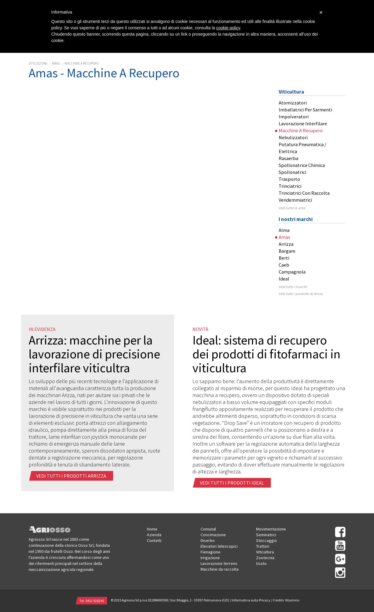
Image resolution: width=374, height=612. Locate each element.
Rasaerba (288, 158)
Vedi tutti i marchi (293, 286)
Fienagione (210, 552)
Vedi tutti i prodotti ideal (232, 483)
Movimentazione (271, 529)
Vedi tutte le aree (292, 208)
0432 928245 (94, 600)
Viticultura (38, 63)
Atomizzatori (293, 103)
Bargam (287, 251)
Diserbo (208, 540)
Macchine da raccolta (220, 569)
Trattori (262, 546)
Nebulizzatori (293, 137)
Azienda (154, 534)
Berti (284, 258)
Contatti (154, 540)
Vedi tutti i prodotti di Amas (301, 293)
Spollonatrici (292, 172)
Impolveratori (294, 117)
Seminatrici (266, 534)
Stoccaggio (266, 540)
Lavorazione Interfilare (303, 123)
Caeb (284, 265)
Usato (261, 563)
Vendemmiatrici (295, 200)
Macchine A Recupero (82, 63)
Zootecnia (265, 557)
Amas (56, 63)
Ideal (284, 279)
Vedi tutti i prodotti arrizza (71, 476)
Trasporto (289, 179)
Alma (284, 230)
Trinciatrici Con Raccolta (304, 193)
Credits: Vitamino (286, 600)
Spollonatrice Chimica (302, 165)
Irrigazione (210, 557)
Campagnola (292, 272)
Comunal (208, 529)
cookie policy (228, 27)
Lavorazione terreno (219, 563)
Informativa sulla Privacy (251, 600)
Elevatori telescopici (219, 546)
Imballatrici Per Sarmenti (305, 110)
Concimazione (213, 534)
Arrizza (286, 244)
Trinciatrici (290, 186)
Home (152, 529)
